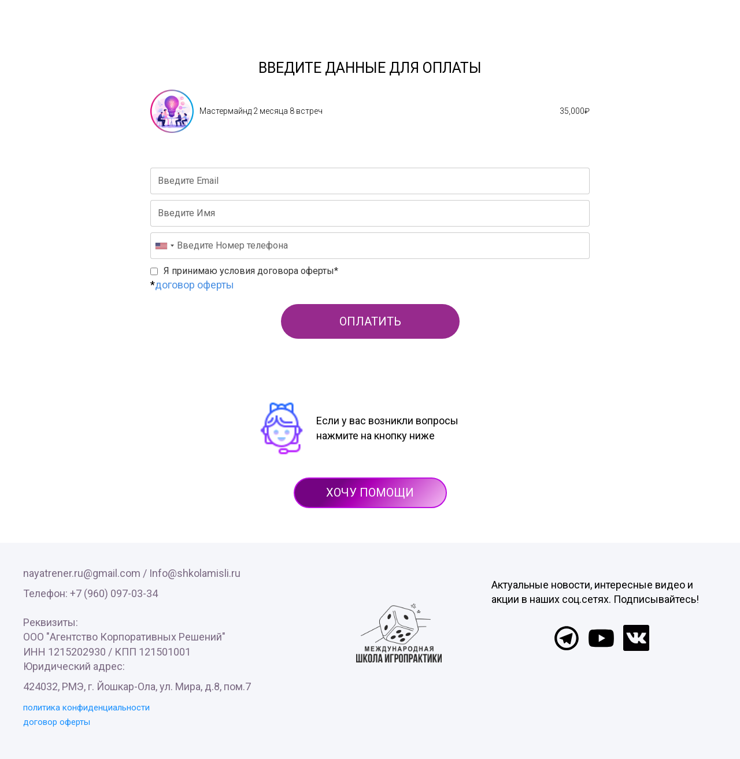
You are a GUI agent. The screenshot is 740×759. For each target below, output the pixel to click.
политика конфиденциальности (86, 707)
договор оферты (194, 285)
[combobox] (164, 245)
